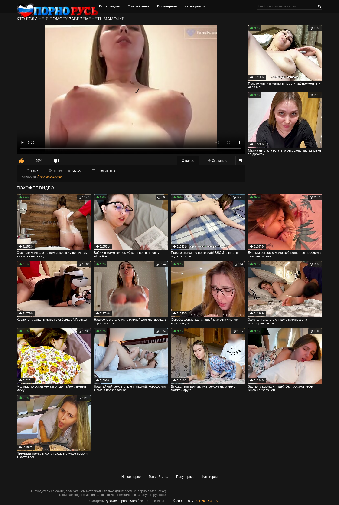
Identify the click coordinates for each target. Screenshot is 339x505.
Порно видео (109, 6)
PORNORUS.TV (206, 501)
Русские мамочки (49, 176)
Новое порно (131, 477)
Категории (193, 6)
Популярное (167, 6)
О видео (188, 160)
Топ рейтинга (138, 6)
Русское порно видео (121, 501)
